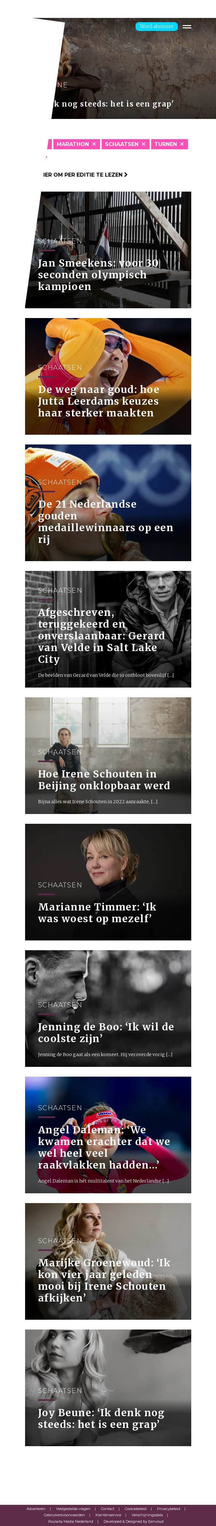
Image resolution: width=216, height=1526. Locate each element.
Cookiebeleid (136, 1508)
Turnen (165, 144)
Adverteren (36, 1508)
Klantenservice (108, 1515)
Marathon (73, 144)
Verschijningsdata (147, 1515)
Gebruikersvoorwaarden (64, 1515)
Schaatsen (121, 144)
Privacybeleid (168, 1508)
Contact (107, 1508)
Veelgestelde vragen (73, 1508)
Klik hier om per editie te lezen (76, 175)
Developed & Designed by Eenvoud (134, 1521)
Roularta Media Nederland (70, 1521)
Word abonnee (157, 26)
